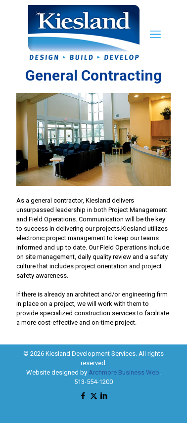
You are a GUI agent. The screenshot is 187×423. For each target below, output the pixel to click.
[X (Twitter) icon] (93, 395)
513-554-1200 (93, 381)
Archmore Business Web (124, 372)
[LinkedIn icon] (104, 395)
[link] (93, 139)
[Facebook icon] (83, 395)
